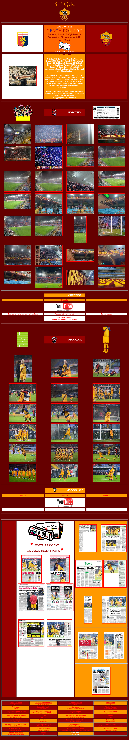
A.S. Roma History (16, 717)
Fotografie (110, 703)
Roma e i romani (110, 711)
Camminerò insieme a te (64, 314)
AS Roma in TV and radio (76, 717)
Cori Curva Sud (15, 728)
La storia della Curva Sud (15, 724)
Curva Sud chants (15, 730)
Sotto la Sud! (110, 724)
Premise (15, 708)
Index (15, 704)
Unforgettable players (16, 713)
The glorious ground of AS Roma (43, 713)
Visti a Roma (110, 707)
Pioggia (64, 300)
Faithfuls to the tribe (110, 730)
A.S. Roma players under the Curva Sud (110, 726)
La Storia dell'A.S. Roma (16, 716)
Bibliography (110, 721)
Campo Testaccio (43, 711)
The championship (43, 704)
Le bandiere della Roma (16, 711)
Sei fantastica (106, 314)
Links (43, 733)
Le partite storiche (43, 724)
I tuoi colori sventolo (64, 318)
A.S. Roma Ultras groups (75, 726)
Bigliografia (110, 720)
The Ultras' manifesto (75, 721)
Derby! (43, 716)
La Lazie (75, 707)
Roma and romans (110, 713)
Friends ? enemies (43, 730)
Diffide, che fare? (16, 733)
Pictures (110, 704)
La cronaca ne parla (75, 728)
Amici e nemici (43, 728)
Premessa (16, 707)
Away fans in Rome (110, 708)
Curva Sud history (15, 726)
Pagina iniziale (16, 703)
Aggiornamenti (75, 703)
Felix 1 (23, 495)
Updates (75, 704)
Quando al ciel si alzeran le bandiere (23, 314)
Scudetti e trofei (43, 707)
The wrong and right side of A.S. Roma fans (76, 730)
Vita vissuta (16, 720)
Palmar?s (43, 708)
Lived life (16, 721)
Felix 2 (65, 495)
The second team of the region (75, 708)
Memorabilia (75, 711)
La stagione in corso (43, 703)
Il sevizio (106, 495)
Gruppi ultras (75, 724)
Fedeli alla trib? (110, 728)
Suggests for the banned (16, 734)
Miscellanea (43, 720)
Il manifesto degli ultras (75, 720)
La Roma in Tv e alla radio (75, 716)
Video (110, 716)
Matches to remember (43, 726)
